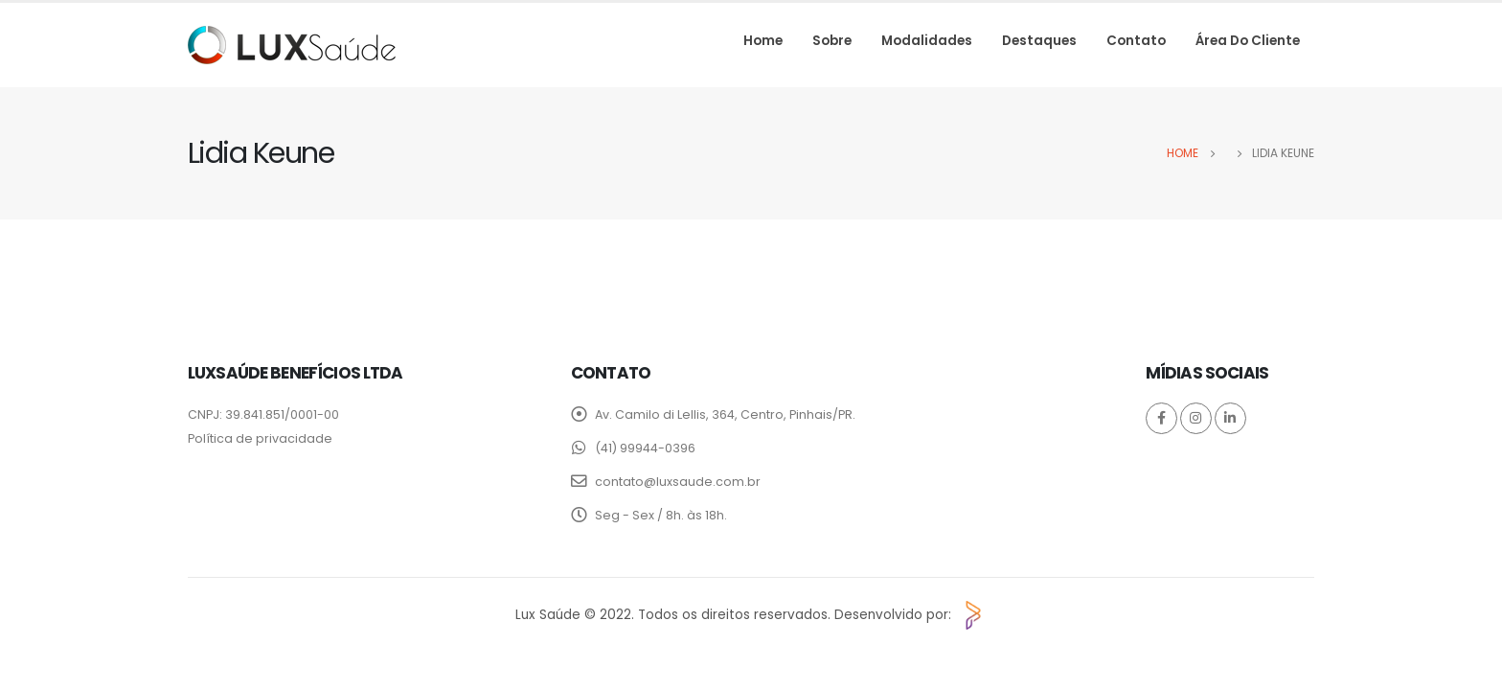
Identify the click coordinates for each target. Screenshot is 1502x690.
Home (763, 41)
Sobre (832, 41)
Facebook (1161, 418)
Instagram (1196, 418)
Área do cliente (1247, 41)
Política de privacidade (260, 438)
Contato (1136, 41)
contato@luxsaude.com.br (678, 481)
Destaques (1039, 41)
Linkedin (1230, 418)
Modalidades (926, 41)
